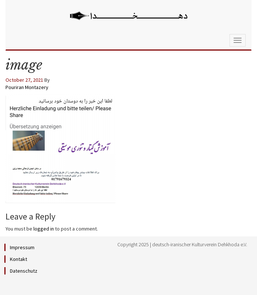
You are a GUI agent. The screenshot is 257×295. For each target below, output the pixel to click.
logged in (43, 228)
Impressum (22, 247)
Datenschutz (23, 271)
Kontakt (18, 259)
